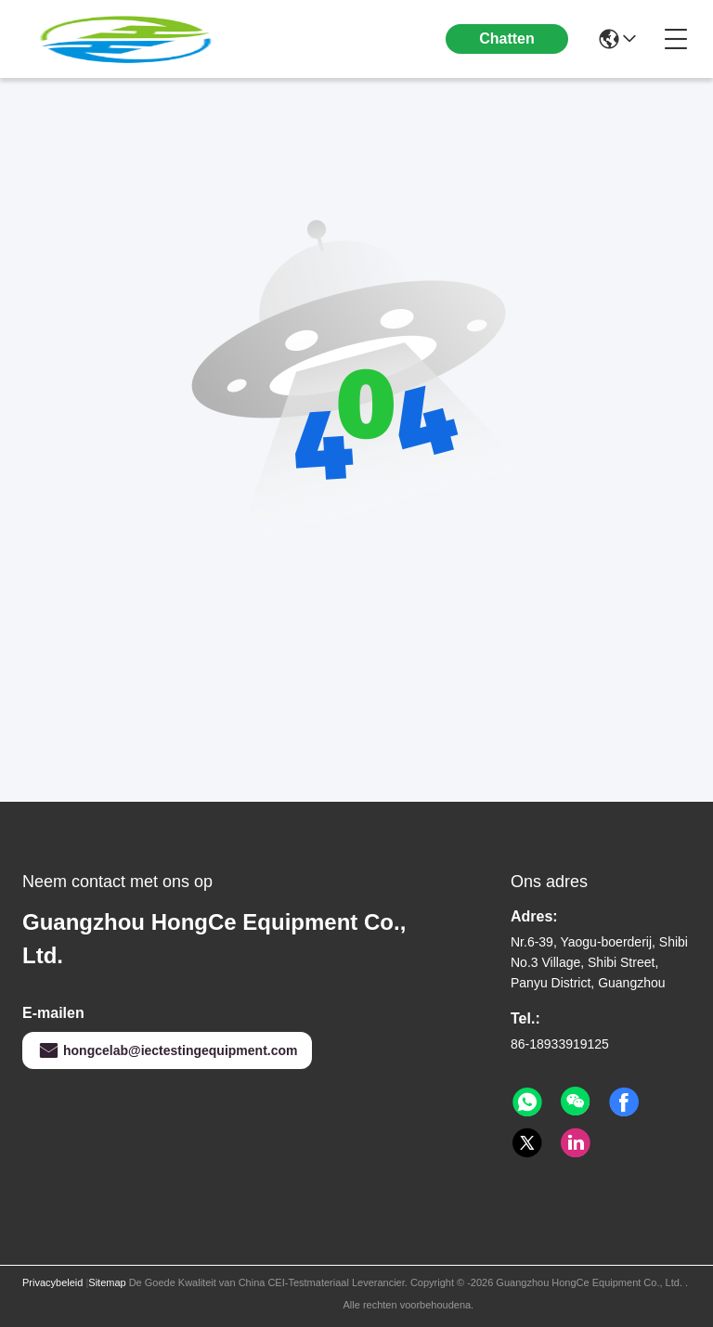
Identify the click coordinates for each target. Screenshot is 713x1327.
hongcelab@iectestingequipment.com (167, 1050)
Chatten (507, 38)
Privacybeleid (52, 1282)
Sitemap (106, 1282)
